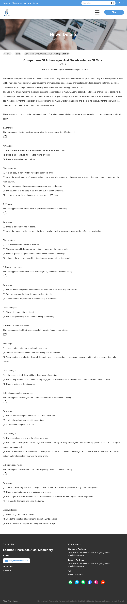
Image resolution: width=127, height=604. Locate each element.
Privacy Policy (7, 601)
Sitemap (15, 601)
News (18, 54)
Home (7, 54)
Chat (114, 12)
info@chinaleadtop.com (16, 560)
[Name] (112, 3)
